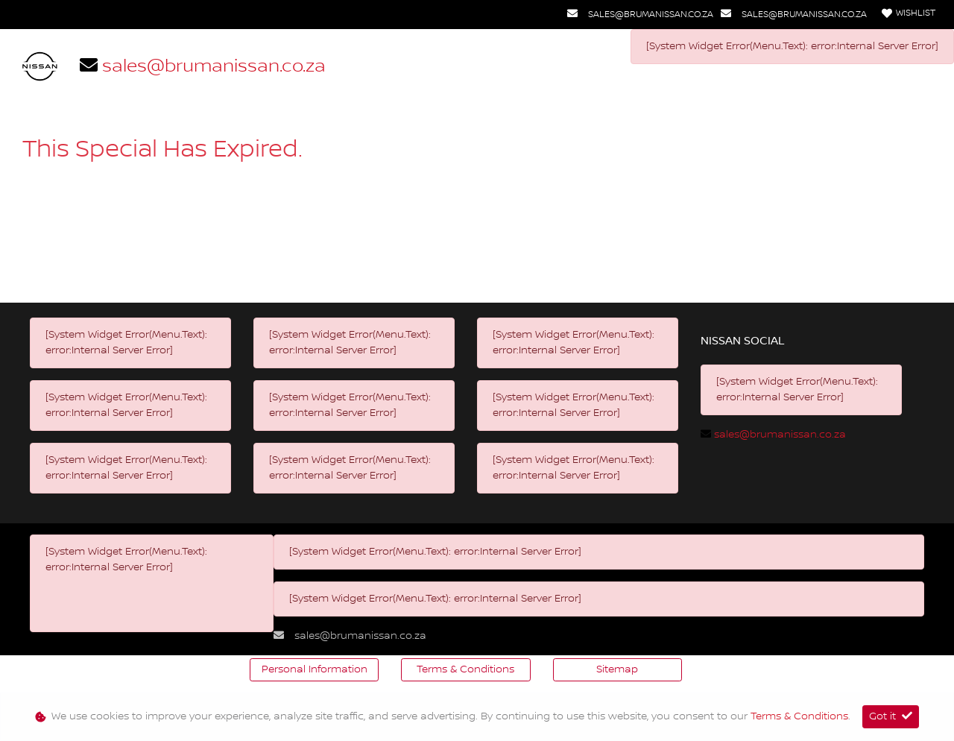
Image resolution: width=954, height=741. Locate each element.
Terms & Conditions (465, 669)
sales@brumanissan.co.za (650, 14)
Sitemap (617, 669)
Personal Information (314, 669)
